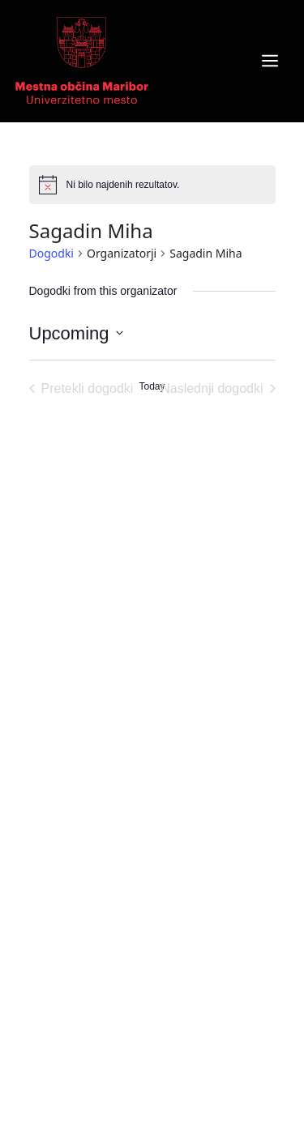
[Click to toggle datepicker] (76, 333)
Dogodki (51, 253)
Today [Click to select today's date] (152, 386)
